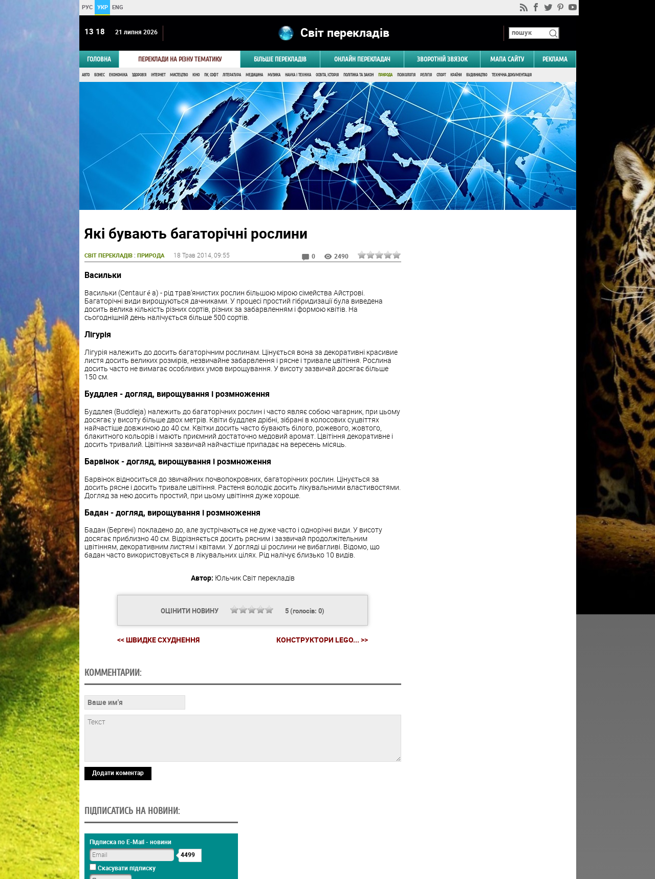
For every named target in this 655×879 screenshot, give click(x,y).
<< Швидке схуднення (157, 641)
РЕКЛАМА (554, 59)
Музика (274, 75)
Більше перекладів (280, 59)
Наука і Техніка (298, 75)
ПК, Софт (211, 75)
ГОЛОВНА (99, 59)
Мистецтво (179, 75)
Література (232, 75)
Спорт (441, 75)
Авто (86, 75)
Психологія (406, 75)
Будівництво (476, 75)
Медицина (254, 75)
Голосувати (489, 600)
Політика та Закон (358, 75)
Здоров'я (139, 75)
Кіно (196, 75)
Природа (385, 75)
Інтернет (158, 75)
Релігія (426, 75)
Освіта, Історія (327, 75)
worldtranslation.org (473, 826)
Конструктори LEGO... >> (320, 641)
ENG (117, 7)
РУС (86, 7)
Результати (489, 615)
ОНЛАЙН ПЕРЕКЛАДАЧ (362, 59)
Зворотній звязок (442, 59)
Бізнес (99, 75)
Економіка (118, 75)
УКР (102, 7)
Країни (456, 75)
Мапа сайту (507, 59)
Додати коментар (118, 773)
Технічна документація (512, 75)
